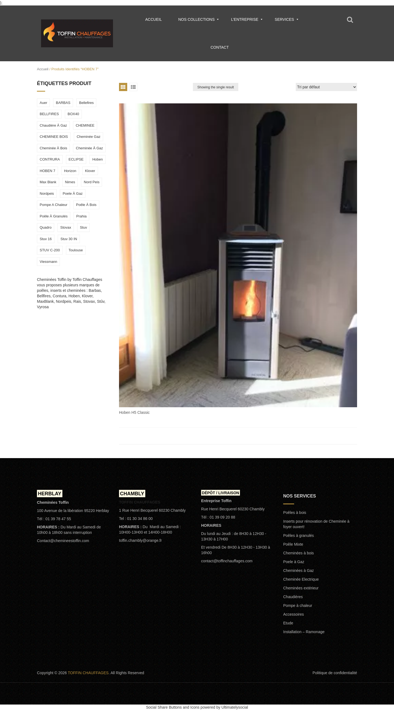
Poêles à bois (294, 512)
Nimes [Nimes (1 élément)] (70, 182)
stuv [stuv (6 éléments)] (83, 227)
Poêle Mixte (293, 544)
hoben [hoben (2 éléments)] (97, 159)
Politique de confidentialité (334, 673)
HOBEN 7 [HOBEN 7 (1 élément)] (47, 171)
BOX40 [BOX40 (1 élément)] (73, 114)
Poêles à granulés (298, 535)
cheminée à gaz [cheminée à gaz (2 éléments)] (89, 148)
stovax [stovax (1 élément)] (65, 227)
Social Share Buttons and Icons (172, 707)
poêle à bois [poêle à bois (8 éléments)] (86, 205)
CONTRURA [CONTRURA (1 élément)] (50, 159)
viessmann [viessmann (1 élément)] (48, 262)
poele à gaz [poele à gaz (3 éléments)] (73, 193)
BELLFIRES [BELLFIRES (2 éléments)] (49, 114)
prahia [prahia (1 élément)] (81, 216)
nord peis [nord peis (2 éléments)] (91, 182)
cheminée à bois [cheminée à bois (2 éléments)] (53, 148)
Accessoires (293, 614)
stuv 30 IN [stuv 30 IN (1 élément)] (68, 239)
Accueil (42, 69)
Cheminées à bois (298, 553)
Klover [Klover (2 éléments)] (90, 171)
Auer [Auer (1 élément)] (43, 103)
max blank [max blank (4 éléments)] (48, 182)
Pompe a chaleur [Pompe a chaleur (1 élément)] (53, 205)
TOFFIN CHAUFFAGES (88, 673)
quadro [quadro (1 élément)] (45, 227)
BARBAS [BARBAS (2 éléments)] (63, 103)
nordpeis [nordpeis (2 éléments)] (47, 193)
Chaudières (293, 597)
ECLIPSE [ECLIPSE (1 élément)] (76, 159)
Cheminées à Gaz (298, 570)
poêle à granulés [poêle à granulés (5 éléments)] (54, 216)
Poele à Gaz (293, 562)
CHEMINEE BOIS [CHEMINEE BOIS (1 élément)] (54, 137)
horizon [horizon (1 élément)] (70, 171)
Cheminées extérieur (300, 588)
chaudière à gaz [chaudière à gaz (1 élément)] (53, 125)
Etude (288, 623)
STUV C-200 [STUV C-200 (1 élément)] (50, 250)
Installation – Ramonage (304, 632)
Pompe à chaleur (297, 605)
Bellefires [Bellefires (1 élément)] (86, 103)
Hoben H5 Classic (134, 412)
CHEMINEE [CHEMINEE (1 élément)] (85, 125)
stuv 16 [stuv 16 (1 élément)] (46, 239)
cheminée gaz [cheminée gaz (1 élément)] (88, 137)
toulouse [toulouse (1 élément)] (76, 250)
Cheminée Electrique (301, 579)
